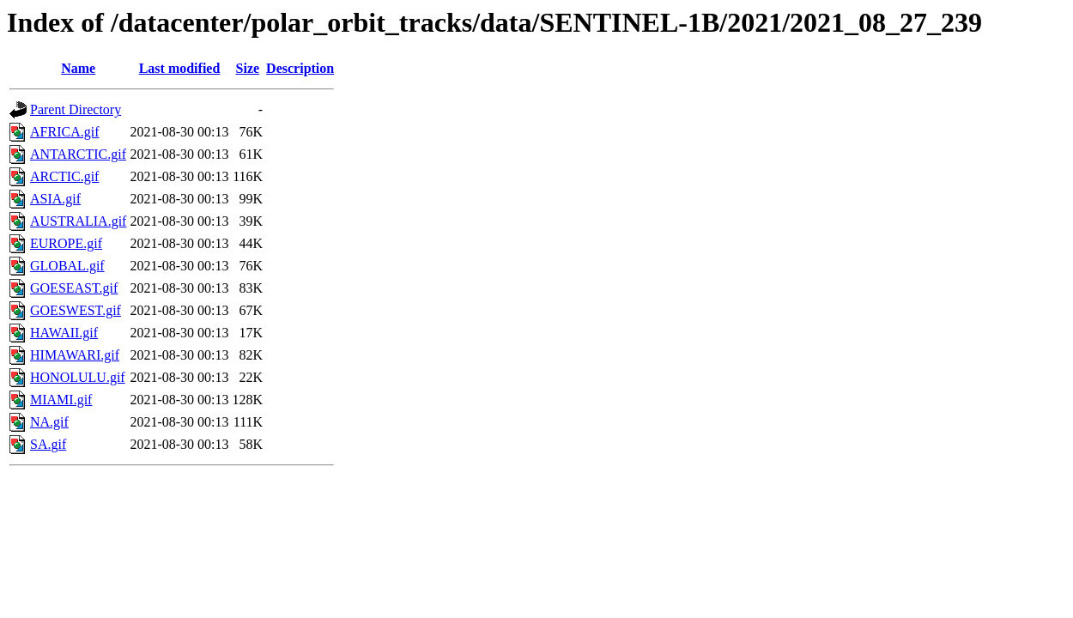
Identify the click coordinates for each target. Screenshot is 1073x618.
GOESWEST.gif (75, 310)
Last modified (180, 68)
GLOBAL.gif (67, 265)
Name (78, 68)
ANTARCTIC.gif (78, 154)
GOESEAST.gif (74, 288)
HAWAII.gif (64, 332)
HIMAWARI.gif (74, 355)
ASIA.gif (55, 198)
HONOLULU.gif (77, 377)
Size (248, 68)
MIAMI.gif (61, 399)
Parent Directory (75, 109)
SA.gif (48, 444)
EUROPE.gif (66, 243)
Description (300, 68)
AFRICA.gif (64, 131)
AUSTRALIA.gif (78, 221)
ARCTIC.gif (64, 176)
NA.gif (49, 422)
